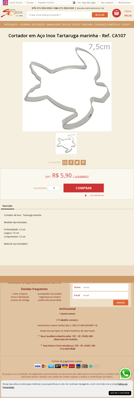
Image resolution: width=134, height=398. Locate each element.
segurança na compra (50, 296)
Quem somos (67, 313)
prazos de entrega (20, 300)
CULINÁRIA (25, 24)
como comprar (20, 293)
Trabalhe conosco (67, 319)
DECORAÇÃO (38, 24)
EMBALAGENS (54, 24)
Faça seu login (89, 2)
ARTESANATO (11, 24)
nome (77, 287)
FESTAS (76, 24)
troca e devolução (20, 296)
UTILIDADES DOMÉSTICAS (107, 24)
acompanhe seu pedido (50, 293)
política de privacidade (49, 300)
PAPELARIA (87, 24)
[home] (11, 13)
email (77, 295)
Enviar (121, 302)
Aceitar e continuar (119, 393)
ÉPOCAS (66, 24)
